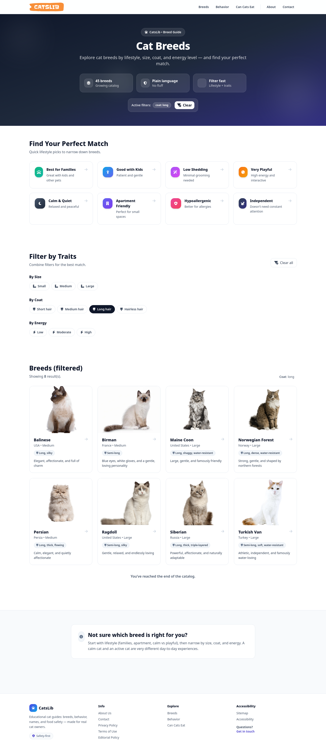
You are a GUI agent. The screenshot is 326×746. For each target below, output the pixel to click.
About (271, 7)
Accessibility (245, 719)
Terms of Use (107, 731)
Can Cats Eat (245, 7)
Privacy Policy (107, 725)
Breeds (204, 7)
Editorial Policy (108, 737)
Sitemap (242, 713)
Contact (288, 7)
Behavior (222, 7)
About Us (104, 713)
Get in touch (246, 731)
